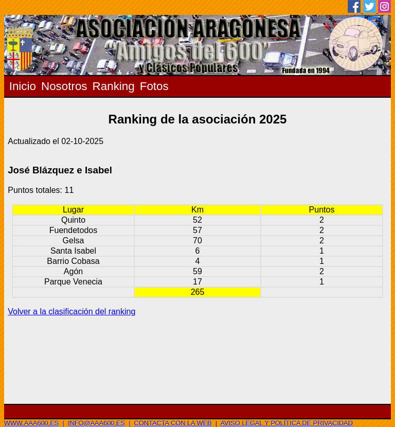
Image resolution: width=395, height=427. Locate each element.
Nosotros (64, 86)
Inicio (22, 86)
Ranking (114, 86)
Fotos (154, 86)
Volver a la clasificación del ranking (71, 311)
